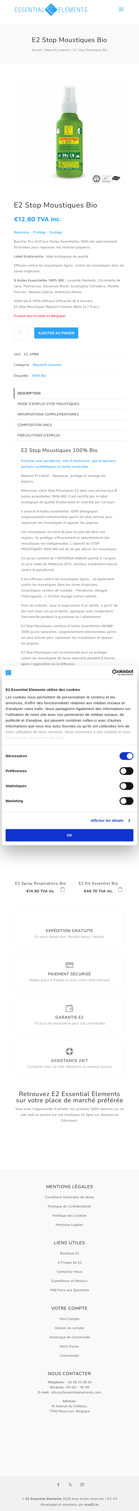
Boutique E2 (69, 1253)
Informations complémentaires (48, 414)
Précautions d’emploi (38, 435)
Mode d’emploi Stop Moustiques (48, 404)
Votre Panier (69, 1346)
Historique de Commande (69, 1337)
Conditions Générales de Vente (69, 1197)
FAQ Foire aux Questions (69, 1290)
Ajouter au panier (56, 333)
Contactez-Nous (69, 1271)
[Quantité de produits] (21, 333)
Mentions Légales (69, 1224)
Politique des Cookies (69, 1215)
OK (69, 835)
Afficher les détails (107, 820)
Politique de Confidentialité (69, 1206)
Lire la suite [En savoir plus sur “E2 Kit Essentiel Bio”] (120, 889)
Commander (69, 1355)
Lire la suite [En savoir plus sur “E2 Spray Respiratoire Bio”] (62, 889)
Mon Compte (69, 1319)
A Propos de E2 (70, 1262)
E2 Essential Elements (44, 1498)
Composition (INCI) (34, 425)
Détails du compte (69, 1328)
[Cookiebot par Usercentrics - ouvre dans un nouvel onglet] (112, 672)
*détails (97, 936)
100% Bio (39, 375)
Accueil (37, 50)
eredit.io (91, 1504)
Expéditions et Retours (69, 1281)
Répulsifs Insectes (57, 50)
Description (29, 393)
